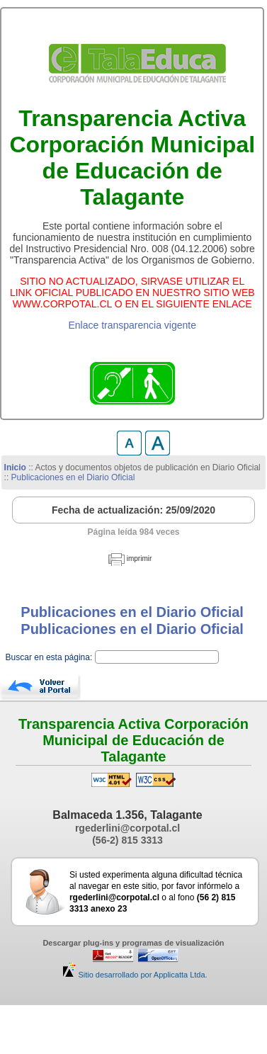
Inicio (15, 467)
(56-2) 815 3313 (127, 840)
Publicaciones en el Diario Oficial (73, 477)
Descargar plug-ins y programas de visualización (133, 943)
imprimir (139, 558)
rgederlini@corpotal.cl (127, 828)
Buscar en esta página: (50, 657)
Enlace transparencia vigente (132, 325)
